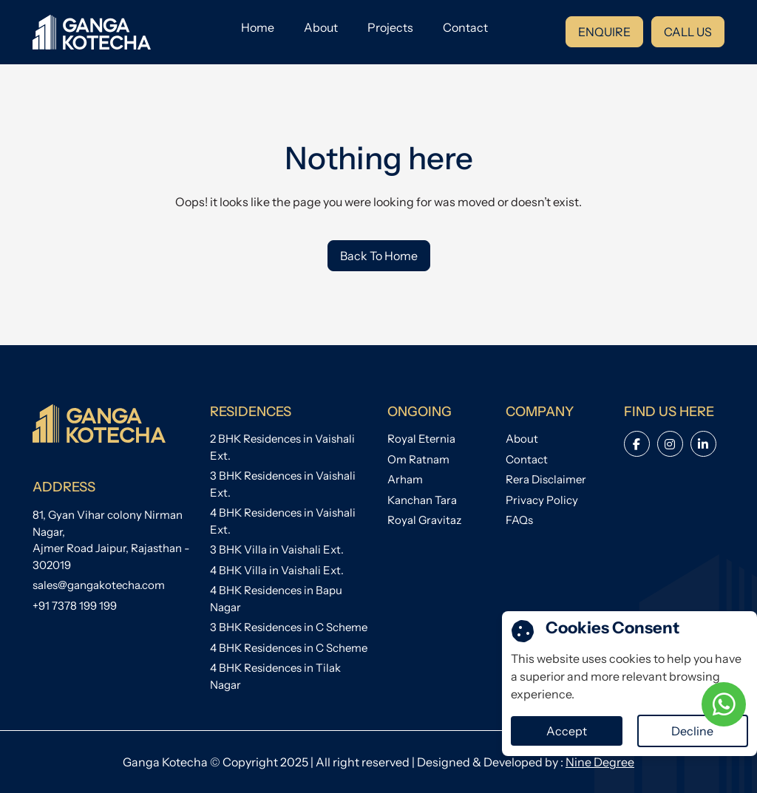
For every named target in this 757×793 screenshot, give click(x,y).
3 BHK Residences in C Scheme (288, 627)
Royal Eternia (421, 439)
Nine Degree (600, 762)
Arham (405, 479)
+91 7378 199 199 (75, 606)
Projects (390, 27)
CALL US (688, 31)
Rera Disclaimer (546, 479)
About (321, 27)
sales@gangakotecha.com (99, 585)
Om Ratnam (418, 459)
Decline (692, 731)
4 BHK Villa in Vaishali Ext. (277, 570)
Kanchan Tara (422, 500)
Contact (465, 27)
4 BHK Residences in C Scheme (288, 648)
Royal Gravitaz (424, 520)
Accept (566, 731)
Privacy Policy (542, 500)
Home (257, 27)
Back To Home (379, 255)
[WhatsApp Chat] (724, 704)
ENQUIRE (604, 31)
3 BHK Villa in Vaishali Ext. (277, 549)
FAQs (519, 520)
